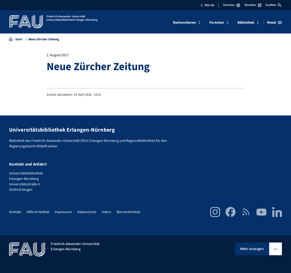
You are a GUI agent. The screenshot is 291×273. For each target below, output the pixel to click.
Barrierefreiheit (128, 211)
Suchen (273, 5)
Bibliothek (246, 22)
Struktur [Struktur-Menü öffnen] (252, 5)
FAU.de (207, 5)
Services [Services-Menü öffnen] (231, 5)
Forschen (216, 22)
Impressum (63, 211)
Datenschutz (86, 211)
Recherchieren (184, 22)
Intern (106, 211)
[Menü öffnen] (274, 23)
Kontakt (15, 211)
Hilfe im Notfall (38, 211)
